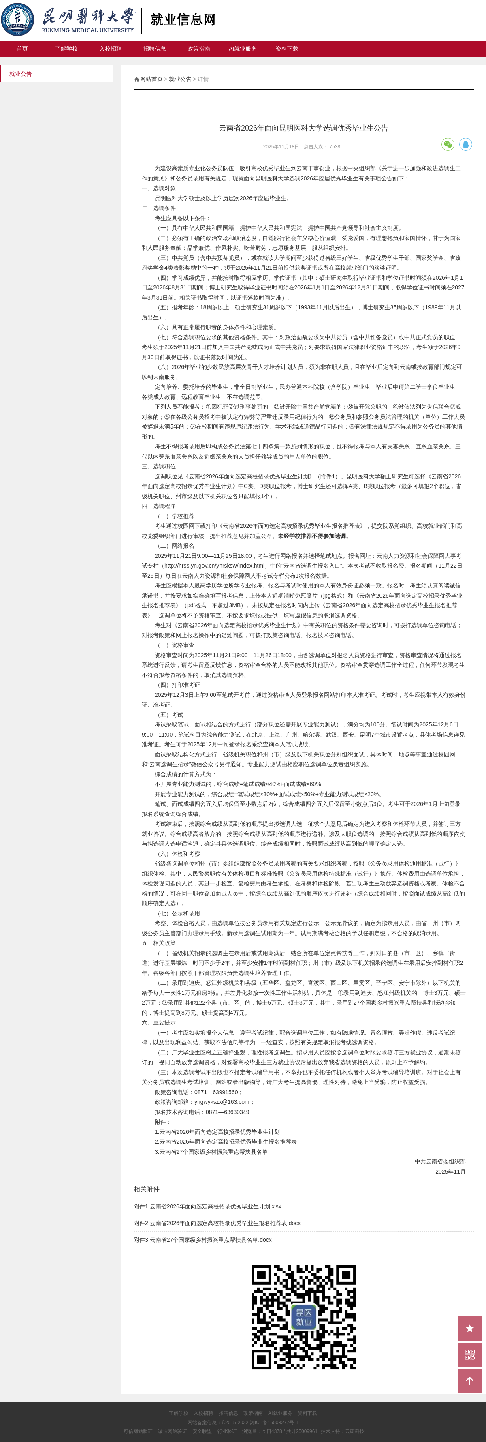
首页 (22, 48)
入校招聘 (110, 48)
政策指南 (199, 48)
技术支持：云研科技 (342, 1431)
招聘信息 (154, 48)
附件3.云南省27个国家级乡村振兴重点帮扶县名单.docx (203, 1239)
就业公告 (180, 79)
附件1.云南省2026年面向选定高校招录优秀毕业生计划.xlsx (207, 1206)
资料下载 (287, 48)
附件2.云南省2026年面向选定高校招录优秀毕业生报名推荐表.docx (217, 1223)
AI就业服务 (243, 48)
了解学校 (66, 48)
